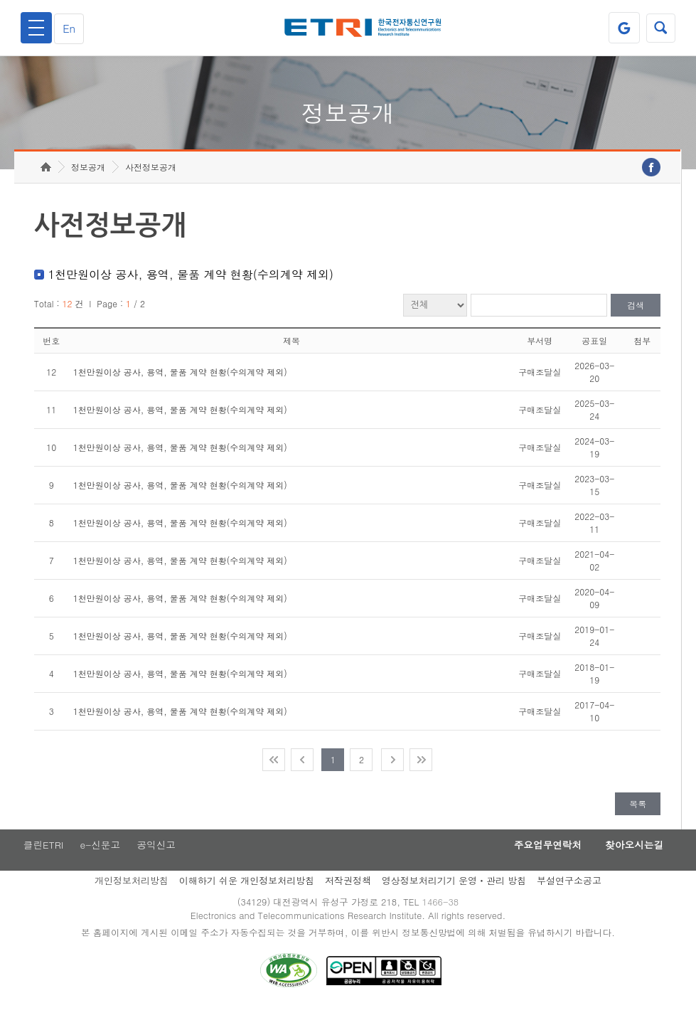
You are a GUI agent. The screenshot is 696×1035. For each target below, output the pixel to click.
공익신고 (158, 868)
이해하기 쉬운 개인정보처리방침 (247, 904)
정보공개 (88, 189)
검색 (635, 328)
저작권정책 (348, 904)
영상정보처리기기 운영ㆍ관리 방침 (454, 904)
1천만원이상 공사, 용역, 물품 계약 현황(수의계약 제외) (180, 394)
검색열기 (659, 27)
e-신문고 (100, 868)
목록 (637, 825)
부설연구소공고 (569, 904)
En (72, 28)
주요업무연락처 (537, 868)
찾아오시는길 (630, 868)
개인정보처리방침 (131, 904)
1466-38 (442, 926)
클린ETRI (41, 868)
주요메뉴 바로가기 (0, 0)
